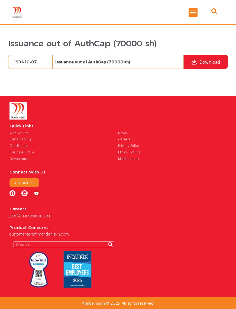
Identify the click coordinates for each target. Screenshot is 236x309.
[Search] (110, 245)
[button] (193, 12)
